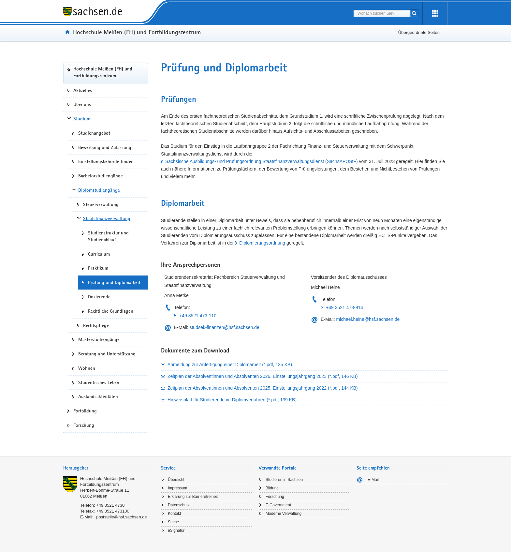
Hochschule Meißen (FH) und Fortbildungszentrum (137, 32)
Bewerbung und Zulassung (104, 147)
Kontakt (174, 513)
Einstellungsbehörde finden (106, 161)
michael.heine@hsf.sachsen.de (368, 319)
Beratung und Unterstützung (107, 354)
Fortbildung (85, 411)
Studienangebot (94, 133)
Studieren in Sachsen (284, 479)
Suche (173, 522)
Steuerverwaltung (101, 204)
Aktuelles (82, 90)
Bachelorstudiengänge (100, 176)
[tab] (108, 468)
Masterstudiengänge (99, 339)
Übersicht (176, 479)
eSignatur (176, 530)
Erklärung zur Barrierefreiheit (193, 496)
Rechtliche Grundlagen (110, 311)
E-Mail (373, 479)
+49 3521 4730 (110, 505)
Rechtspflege (96, 325)
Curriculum (99, 254)
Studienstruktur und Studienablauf (108, 236)
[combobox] (381, 13)
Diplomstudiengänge (99, 190)
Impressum (177, 488)
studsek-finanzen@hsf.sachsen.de (224, 327)
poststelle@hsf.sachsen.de (121, 517)
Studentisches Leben (98, 382)
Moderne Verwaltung (283, 513)
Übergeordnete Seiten (419, 32)
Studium (81, 119)
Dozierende (99, 297)
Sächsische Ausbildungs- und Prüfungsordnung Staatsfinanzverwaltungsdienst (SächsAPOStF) (261, 161)
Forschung (83, 425)
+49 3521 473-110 (197, 315)
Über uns (82, 104)
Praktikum (98, 268)
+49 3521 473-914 (344, 307)
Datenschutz (179, 505)
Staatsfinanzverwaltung (106, 218)
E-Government (278, 505)
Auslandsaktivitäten (98, 396)
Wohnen (86, 368)
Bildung (272, 488)
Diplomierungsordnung (262, 243)
